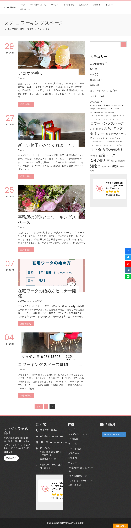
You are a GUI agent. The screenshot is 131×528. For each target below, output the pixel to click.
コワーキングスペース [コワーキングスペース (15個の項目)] (107, 123)
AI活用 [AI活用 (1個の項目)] (95, 105)
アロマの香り (30, 73)
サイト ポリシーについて (81, 480)
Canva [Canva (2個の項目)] (107, 105)
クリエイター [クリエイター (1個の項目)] (121, 116)
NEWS (22, 78)
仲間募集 (73, 439)
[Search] (124, 44)
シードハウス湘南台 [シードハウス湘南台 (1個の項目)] (96, 129)
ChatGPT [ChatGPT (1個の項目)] (114, 105)
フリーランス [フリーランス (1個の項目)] (94, 145)
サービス (54, 4)
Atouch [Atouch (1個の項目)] (100, 105)
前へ (38, 406)
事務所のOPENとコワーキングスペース (47, 219)
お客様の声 (83, 4)
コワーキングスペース (101, 90)
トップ (22, 4)
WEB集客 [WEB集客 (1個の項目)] (111, 112)
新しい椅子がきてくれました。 (47, 145)
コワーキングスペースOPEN (43, 364)
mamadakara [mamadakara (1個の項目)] (95, 112)
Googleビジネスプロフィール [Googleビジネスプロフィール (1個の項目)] (99, 109)
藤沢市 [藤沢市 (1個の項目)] (122, 167)
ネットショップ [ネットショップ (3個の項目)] (97, 137)
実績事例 (97, 4)
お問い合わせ (24, 9)
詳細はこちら (11, 458)
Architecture (97, 63)
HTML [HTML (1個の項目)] (112, 109)
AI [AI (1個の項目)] (90, 105)
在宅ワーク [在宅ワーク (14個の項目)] (107, 155)
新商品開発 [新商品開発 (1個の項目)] (121, 161)
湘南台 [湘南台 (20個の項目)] (95, 165)
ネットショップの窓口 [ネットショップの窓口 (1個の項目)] (113, 138)
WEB (92, 85)
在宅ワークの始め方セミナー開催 (47, 293)
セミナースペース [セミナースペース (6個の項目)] (116, 133)
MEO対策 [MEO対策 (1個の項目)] (104, 112)
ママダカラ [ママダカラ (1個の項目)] (118, 145)
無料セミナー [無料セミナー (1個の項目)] (106, 167)
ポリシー (109, 4)
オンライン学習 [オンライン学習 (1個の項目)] (111, 116)
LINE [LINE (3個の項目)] (117, 108)
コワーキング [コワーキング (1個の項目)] (116, 119)
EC (91, 69)
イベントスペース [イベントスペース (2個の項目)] (97, 115)
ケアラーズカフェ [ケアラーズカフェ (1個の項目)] (95, 119)
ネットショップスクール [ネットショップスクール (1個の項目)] (114, 142)
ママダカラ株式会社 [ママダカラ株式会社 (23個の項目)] (107, 149)
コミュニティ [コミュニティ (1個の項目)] (107, 119)
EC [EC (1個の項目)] (123, 105)
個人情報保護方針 (78, 475)
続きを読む (25, 104)
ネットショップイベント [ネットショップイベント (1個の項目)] (98, 142)
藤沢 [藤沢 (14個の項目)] (115, 166)
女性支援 (37, 301)
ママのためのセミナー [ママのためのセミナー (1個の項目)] (107, 145)
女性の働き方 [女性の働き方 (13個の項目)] (100, 160)
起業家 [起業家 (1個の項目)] (92, 171)
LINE (92, 74)
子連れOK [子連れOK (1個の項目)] (114, 161)
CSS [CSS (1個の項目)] (119, 105)
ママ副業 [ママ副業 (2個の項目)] (93, 156)
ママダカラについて (38, 4)
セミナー (29, 301)
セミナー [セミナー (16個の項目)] (97, 133)
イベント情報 (68, 4)
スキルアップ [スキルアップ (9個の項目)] (113, 128)
